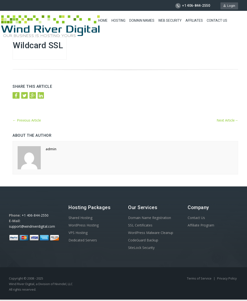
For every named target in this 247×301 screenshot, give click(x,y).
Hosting (118, 20)
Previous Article (27, 120)
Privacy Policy (227, 278)
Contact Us (217, 20)
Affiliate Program (201, 225)
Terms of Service (199, 278)
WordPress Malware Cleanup (150, 232)
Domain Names (141, 20)
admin (51, 149)
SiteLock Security (141, 247)
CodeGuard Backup (143, 240)
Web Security (170, 20)
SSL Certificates (140, 225)
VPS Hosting (78, 232)
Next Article (227, 120)
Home (103, 20)
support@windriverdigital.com (32, 226)
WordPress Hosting (84, 225)
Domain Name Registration (149, 217)
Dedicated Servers (83, 240)
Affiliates (194, 20)
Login (229, 5)
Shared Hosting (80, 217)
